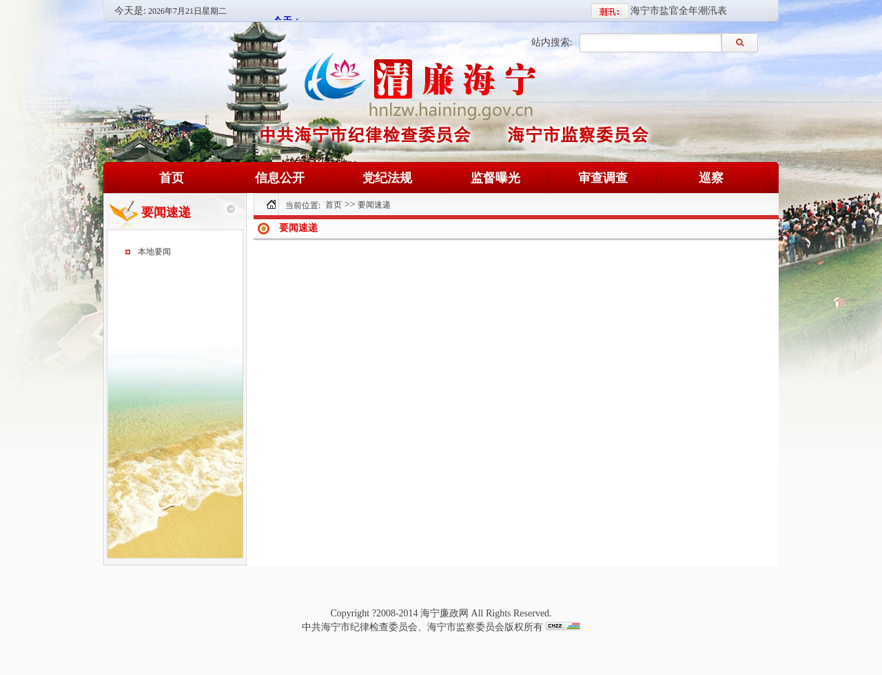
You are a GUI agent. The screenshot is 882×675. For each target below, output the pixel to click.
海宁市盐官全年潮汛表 (678, 11)
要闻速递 (374, 205)
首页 (333, 205)
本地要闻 (154, 251)
